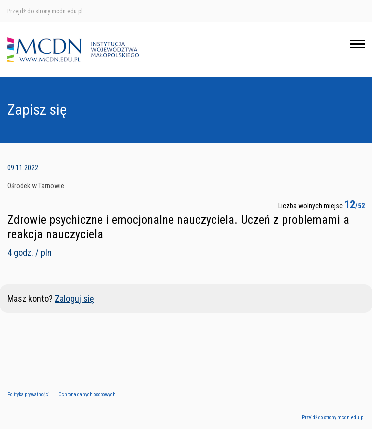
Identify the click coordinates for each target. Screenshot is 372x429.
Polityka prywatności (28, 395)
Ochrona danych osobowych (87, 395)
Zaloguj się (74, 299)
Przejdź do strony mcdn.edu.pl (45, 11)
